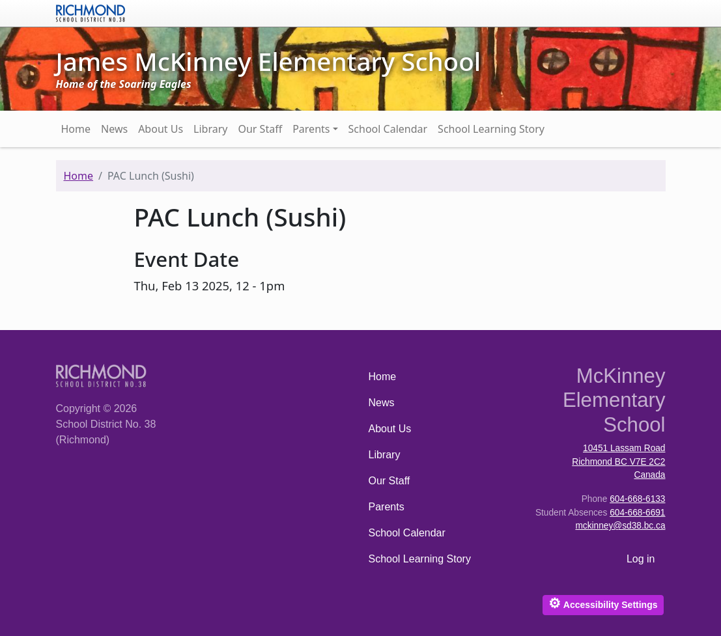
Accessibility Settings (602, 603)
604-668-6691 (637, 513)
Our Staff (260, 129)
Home (76, 129)
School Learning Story (491, 129)
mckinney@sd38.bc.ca (620, 526)
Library (210, 129)
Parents (311, 129)
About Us (160, 129)
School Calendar (388, 129)
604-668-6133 (637, 499)
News (114, 129)
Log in (641, 558)
